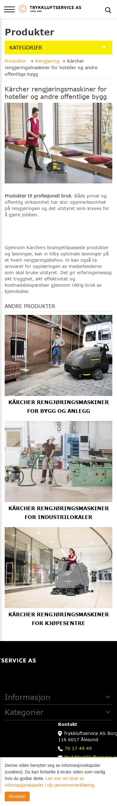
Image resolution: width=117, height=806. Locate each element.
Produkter (16, 61)
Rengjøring (47, 61)
